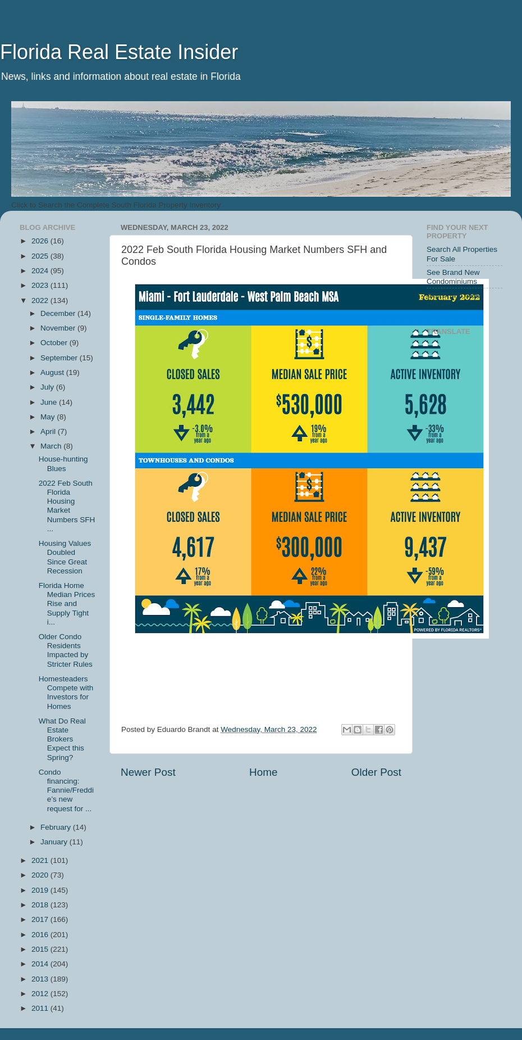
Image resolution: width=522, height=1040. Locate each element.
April (49, 431)
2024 (41, 270)
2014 (41, 964)
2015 (41, 949)
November (58, 328)
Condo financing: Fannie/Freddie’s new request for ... (66, 790)
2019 (41, 890)
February (56, 827)
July (48, 387)
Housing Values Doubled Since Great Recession (65, 557)
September (60, 358)
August (53, 372)
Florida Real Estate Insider (119, 52)
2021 (41, 860)
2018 (41, 905)
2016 (41, 934)
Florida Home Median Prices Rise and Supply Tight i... (67, 603)
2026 (41, 241)
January (55, 842)
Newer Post (148, 772)
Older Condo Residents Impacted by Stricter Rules (66, 650)
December (58, 313)
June (49, 402)
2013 (41, 979)
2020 (41, 875)
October (55, 342)
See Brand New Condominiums (453, 277)
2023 (41, 285)
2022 (41, 300)
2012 (41, 993)
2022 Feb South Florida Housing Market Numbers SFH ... (67, 506)
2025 (41, 256)
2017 (41, 919)
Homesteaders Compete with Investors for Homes (66, 693)
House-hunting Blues (63, 463)
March (51, 446)
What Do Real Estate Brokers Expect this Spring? (62, 739)
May (48, 417)
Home (263, 772)
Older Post (376, 772)
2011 (41, 1008)
